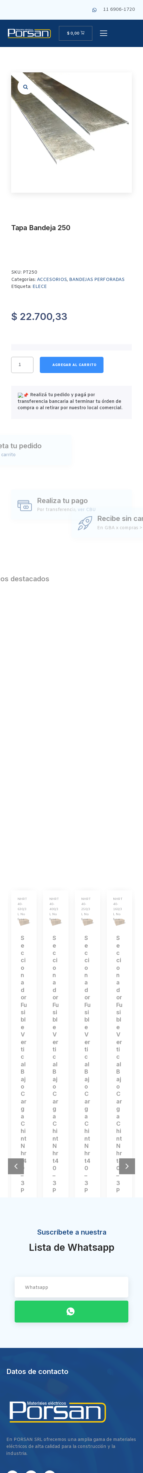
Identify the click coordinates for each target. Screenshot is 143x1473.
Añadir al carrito (72, 365)
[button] (25, 87)
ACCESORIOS (52, 280)
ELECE (39, 287)
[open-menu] (103, 34)
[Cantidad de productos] (22, 365)
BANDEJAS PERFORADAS (97, 280)
